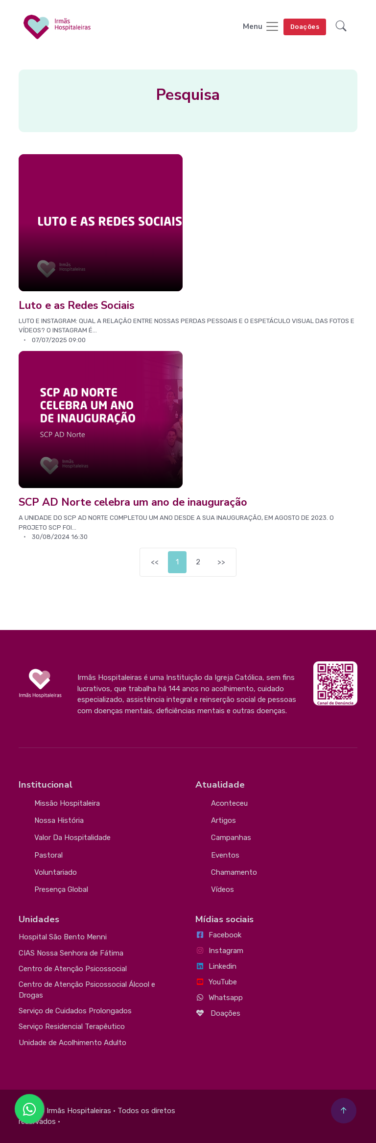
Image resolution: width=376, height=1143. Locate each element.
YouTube (216, 982)
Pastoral (48, 855)
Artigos (223, 820)
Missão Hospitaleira (67, 803)
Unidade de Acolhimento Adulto (72, 1042)
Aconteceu (229, 803)
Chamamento (234, 872)
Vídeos (222, 889)
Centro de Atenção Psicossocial (73, 968)
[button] (341, 27)
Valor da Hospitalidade (72, 837)
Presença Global (61, 889)
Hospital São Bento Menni (63, 937)
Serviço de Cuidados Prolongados (75, 1010)
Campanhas (231, 837)
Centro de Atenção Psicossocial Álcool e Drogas (87, 990)
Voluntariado (55, 872)
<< (155, 562)
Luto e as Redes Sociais (76, 305)
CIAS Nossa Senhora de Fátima (71, 953)
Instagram (219, 950)
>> (221, 562)
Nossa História (59, 820)
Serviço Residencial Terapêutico (72, 1026)
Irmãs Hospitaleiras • (81, 1110)
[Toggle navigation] (261, 27)
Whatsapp (219, 997)
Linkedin (215, 966)
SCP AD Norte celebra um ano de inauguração (133, 502)
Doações (305, 26)
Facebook (218, 935)
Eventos (225, 855)
